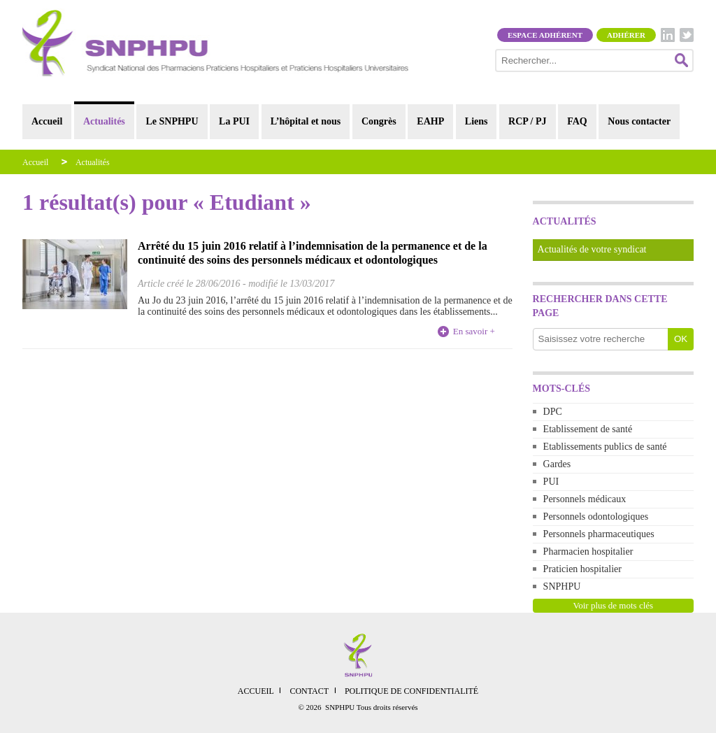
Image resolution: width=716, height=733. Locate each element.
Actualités (104, 121)
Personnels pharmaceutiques (598, 534)
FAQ (577, 121)
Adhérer (626, 35)
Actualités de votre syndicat (592, 249)
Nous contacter (639, 121)
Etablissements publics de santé (605, 446)
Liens (476, 121)
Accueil (46, 121)
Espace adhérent (545, 35)
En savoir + (474, 331)
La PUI (234, 121)
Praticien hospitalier (582, 569)
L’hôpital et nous (306, 121)
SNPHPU (562, 586)
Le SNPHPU (171, 121)
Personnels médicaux (584, 499)
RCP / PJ (527, 121)
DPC (552, 411)
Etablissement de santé (588, 429)
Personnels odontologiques (596, 516)
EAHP (430, 121)
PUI (551, 481)
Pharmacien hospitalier (588, 551)
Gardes (557, 464)
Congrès (378, 121)
